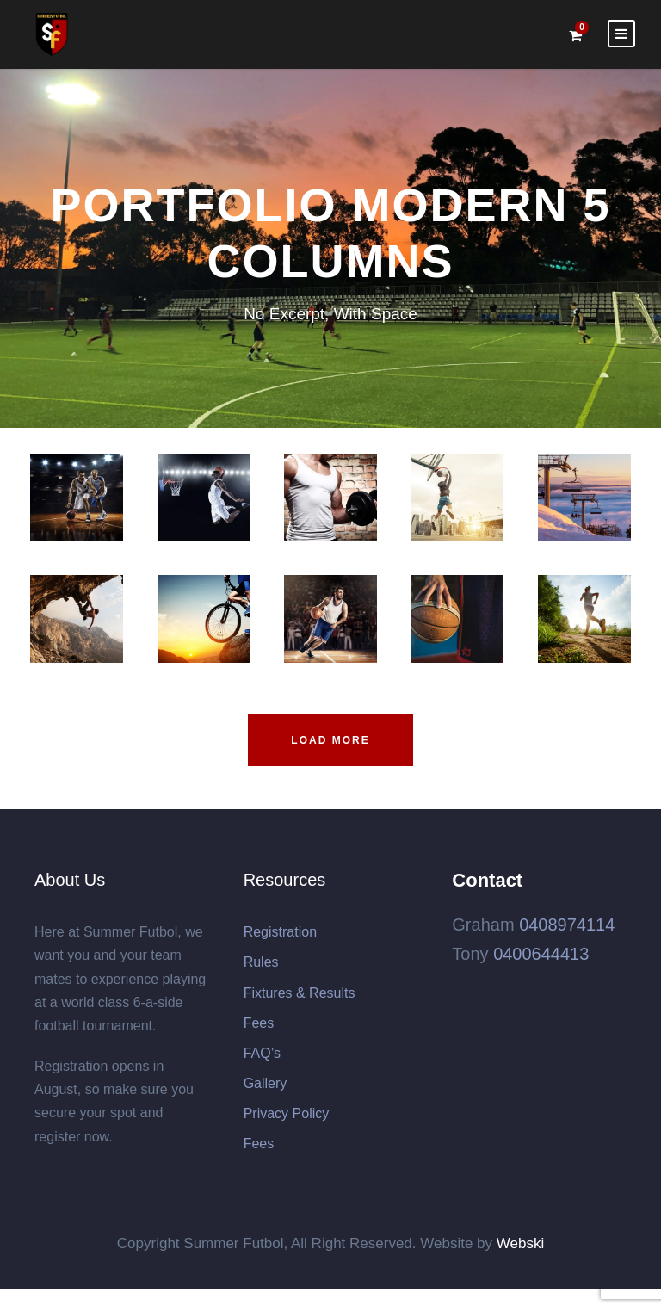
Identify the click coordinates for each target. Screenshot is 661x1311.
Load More (330, 740)
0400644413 (541, 953)
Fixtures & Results (299, 993)
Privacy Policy (287, 1113)
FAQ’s (262, 1053)
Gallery (265, 1083)
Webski (520, 1243)
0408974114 (567, 924)
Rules (261, 962)
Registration (280, 932)
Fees (259, 1023)
